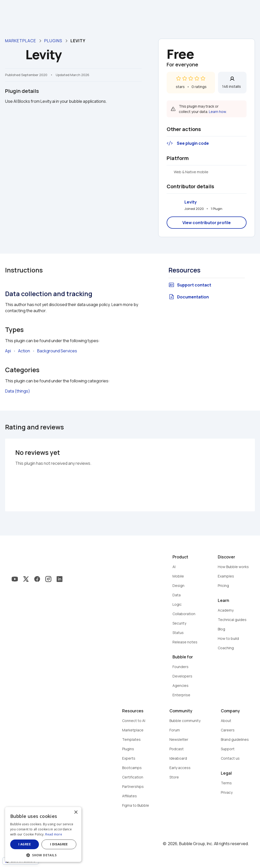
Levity (190, 202)
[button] (43, 854)
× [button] (76, 812)
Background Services (57, 351)
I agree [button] (24, 844)
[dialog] (43, 834)
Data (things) (17, 391)
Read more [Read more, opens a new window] (53, 834)
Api (8, 351)
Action (24, 351)
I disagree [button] (59, 844)
